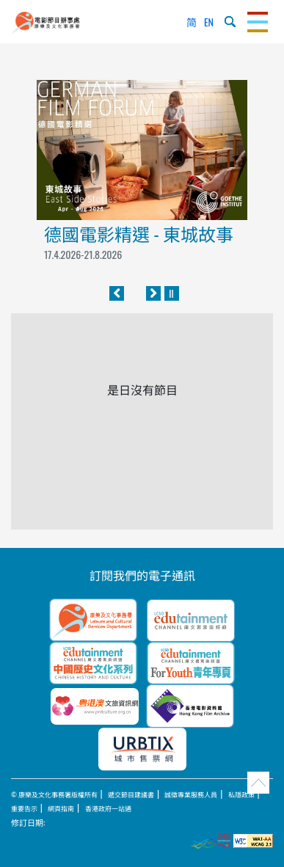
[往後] (153, 293)
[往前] (116, 293)
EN (209, 21)
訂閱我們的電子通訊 (142, 575)
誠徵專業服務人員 (190, 794)
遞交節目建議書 (131, 794)
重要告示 (24, 808)
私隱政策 (241, 794)
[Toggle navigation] (258, 22)
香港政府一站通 (108, 808)
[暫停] (171, 293)
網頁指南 (61, 808)
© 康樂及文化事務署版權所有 (54, 794)
